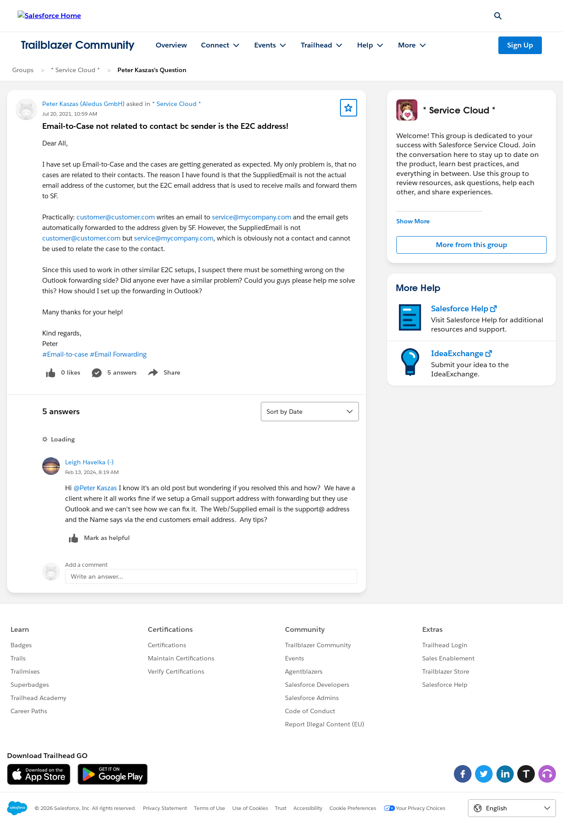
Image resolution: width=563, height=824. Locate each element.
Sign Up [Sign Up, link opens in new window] (520, 45)
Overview (171, 45)
